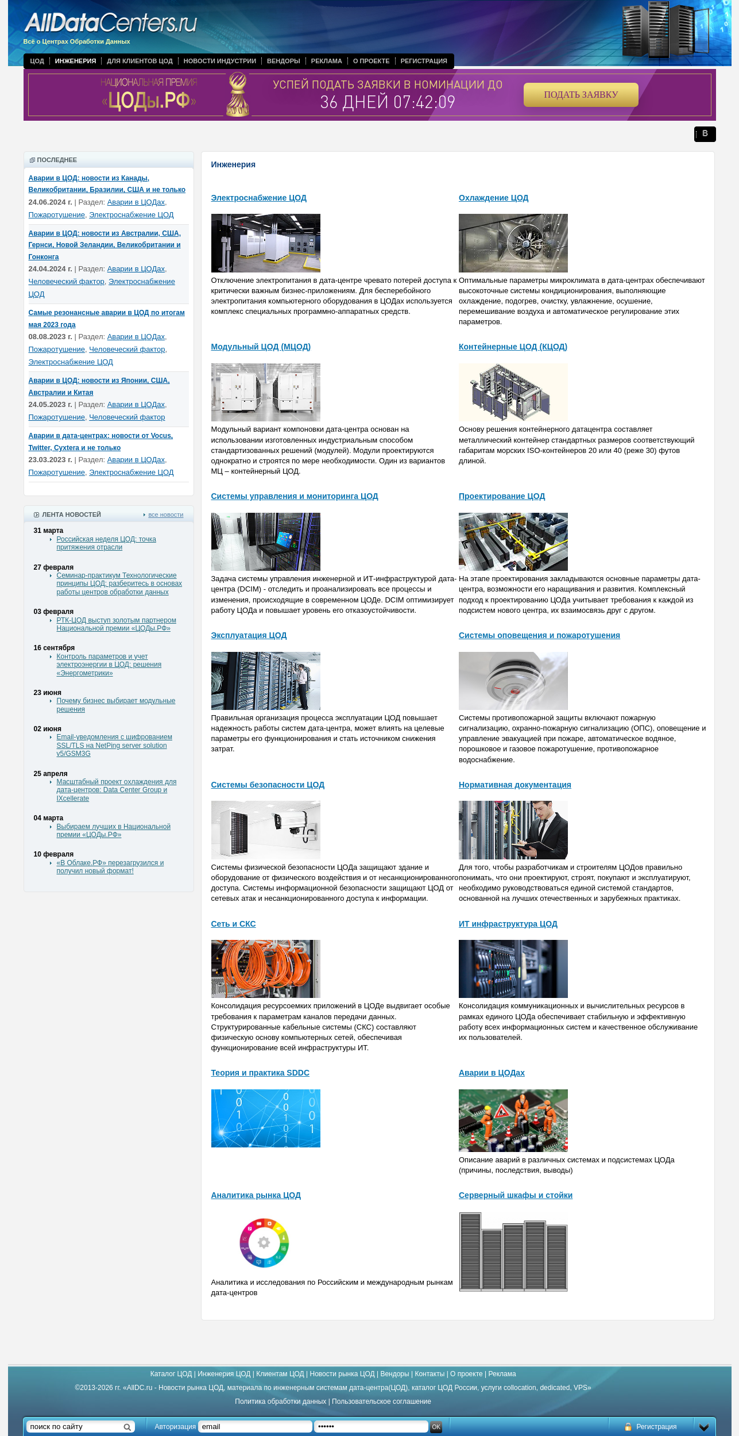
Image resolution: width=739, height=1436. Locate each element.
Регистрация (424, 60)
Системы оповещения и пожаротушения (539, 635)
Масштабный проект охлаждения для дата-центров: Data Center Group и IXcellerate (117, 790)
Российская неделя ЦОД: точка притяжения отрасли (106, 543)
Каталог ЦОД (171, 1374)
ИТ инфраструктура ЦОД (508, 923)
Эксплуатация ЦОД (249, 635)
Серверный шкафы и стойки (515, 1195)
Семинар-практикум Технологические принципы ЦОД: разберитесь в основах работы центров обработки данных (120, 583)
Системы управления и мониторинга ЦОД (294, 496)
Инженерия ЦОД (224, 1374)
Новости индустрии (220, 60)
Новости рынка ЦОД (342, 1374)
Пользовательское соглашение (381, 1401)
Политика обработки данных (280, 1401)
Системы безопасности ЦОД (268, 784)
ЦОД (37, 60)
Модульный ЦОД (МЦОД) (261, 346)
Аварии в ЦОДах (136, 202)
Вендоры (283, 60)
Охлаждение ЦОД (494, 197)
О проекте (371, 60)
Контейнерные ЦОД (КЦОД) (513, 346)
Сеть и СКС (233, 923)
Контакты (429, 1374)
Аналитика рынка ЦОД (256, 1195)
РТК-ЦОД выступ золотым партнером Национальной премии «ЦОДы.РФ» (116, 624)
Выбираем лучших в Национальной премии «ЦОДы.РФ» (114, 831)
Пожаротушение (57, 214)
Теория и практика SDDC (260, 1072)
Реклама (326, 60)
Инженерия (75, 60)
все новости (165, 514)
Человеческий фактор (67, 281)
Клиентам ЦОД (280, 1374)
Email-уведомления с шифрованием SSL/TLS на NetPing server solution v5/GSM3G (114, 745)
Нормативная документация (515, 784)
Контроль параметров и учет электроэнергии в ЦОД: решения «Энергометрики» (109, 664)
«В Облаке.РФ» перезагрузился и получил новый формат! (110, 867)
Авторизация (175, 1427)
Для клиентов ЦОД (139, 60)
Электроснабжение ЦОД (131, 214)
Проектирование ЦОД (502, 496)
